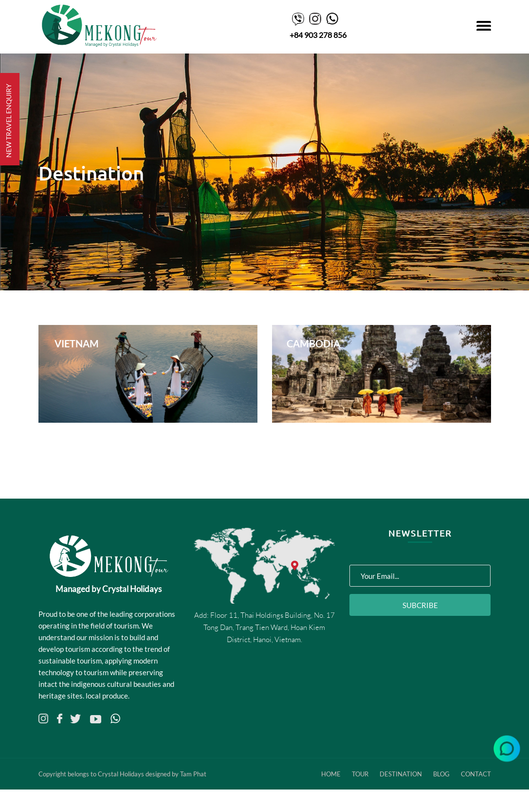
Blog (441, 774)
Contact (476, 774)
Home (331, 774)
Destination (401, 774)
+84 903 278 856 (318, 34)
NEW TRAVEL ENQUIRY (8, 121)
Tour (360, 774)
